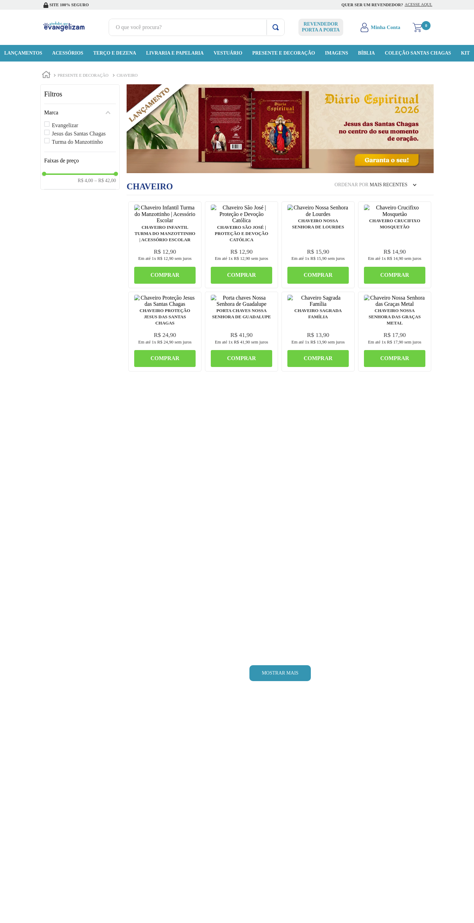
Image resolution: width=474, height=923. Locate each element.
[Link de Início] (46, 76)
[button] (80, 113)
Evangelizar (65, 125)
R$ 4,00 (85, 180)
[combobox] (197, 27)
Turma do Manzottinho (77, 142)
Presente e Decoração (83, 75)
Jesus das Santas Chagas (79, 133)
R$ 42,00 (105, 180)
